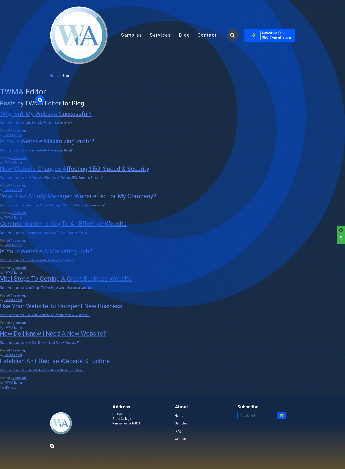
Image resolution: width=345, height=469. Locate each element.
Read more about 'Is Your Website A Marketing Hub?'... (37, 260)
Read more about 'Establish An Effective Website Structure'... (42, 370)
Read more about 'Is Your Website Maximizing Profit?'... (38, 150)
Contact (207, 35)
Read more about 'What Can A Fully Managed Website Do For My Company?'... (53, 205)
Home (54, 75)
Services (160, 35)
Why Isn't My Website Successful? (46, 114)
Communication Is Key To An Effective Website (63, 223)
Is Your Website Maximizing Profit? (47, 141)
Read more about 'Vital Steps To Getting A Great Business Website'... (47, 288)
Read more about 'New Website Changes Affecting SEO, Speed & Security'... (52, 177)
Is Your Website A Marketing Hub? (46, 251)
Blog (186, 36)
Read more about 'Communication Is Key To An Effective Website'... (46, 233)
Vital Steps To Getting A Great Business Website (66, 278)
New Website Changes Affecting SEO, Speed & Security (74, 168)
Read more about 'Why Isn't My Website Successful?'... (37, 123)
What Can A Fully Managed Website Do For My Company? (78, 196)
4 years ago (19, 130)
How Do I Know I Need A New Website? (53, 333)
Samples (131, 35)
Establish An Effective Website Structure (55, 361)
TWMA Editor (13, 135)
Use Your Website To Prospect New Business (61, 306)
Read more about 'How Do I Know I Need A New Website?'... (40, 342)
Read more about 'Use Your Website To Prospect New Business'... (45, 315)
